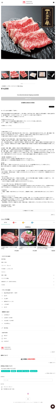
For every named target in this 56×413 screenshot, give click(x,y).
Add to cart (28, 98)
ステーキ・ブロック (6, 265)
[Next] (54, 38)
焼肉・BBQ (4, 262)
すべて (5, 222)
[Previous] (2, 38)
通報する (52, 214)
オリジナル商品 (5, 278)
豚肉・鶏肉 (4, 275)
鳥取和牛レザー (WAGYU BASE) (8, 281)
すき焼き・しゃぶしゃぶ (7, 268)
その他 (3, 284)
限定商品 (3, 259)
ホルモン (3, 272)
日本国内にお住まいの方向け (28, 102)
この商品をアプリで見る (28, 210)
